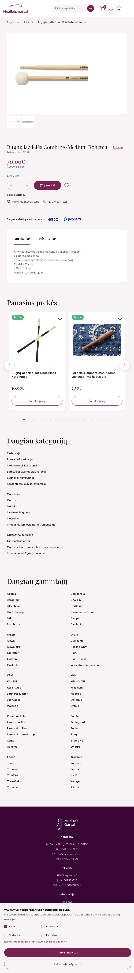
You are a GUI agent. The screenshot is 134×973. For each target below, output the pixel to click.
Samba (74, 716)
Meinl (73, 675)
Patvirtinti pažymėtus (68, 964)
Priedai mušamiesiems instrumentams (31, 524)
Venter (74, 769)
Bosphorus (14, 624)
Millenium (76, 687)
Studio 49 (77, 740)
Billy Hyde (13, 606)
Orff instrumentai (18, 541)
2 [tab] (28, 419)
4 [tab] (37, 419)
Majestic (12, 706)
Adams (11, 593)
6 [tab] (46, 419)
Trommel (12, 787)
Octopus (76, 699)
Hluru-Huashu (79, 659)
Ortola (74, 706)
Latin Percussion (17, 693)
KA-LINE (12, 681)
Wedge (75, 781)
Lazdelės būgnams (19, 512)
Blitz (10, 618)
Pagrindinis (13, 22)
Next (124, 366)
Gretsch (12, 665)
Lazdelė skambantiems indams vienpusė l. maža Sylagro (93, 375)
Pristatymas (47, 239)
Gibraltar (13, 653)
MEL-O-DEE (77, 681)
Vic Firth (75, 775)
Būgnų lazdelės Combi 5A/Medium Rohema (62, 22)
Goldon (12, 659)
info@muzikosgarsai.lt (25, 201)
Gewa (11, 640)
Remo (10, 740)
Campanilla (77, 593)
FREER (11, 634)
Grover (75, 634)
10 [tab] (65, 419)
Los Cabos (14, 699)
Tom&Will (13, 775)
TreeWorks (14, 781)
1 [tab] (23, 419)
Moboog (75, 693)
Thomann (13, 769)
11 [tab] (69, 419)
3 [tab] (33, 419)
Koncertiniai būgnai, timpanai (26, 553)
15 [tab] (87, 419)
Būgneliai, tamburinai (20, 477)
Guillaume (76, 640)
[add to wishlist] (66, 185)
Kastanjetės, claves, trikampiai (26, 483)
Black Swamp (15, 612)
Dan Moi (75, 624)
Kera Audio (14, 687)
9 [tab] (60, 419)
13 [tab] (78, 419)
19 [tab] (105, 419)
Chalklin (75, 600)
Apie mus (67, 901)
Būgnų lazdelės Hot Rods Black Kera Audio (34, 375)
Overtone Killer (17, 716)
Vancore (75, 763)
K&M (10, 675)
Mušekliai (13, 518)
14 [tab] (83, 419)
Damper (75, 618)
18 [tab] (101, 419)
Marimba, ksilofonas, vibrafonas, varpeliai (33, 547)
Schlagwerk (78, 722)
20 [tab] (110, 419)
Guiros (11, 500)
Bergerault (14, 600)
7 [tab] (51, 419)
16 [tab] (92, 419)
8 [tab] (55, 419)
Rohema (118, 147)
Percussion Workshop (21, 734)
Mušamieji (28, 22)
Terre (10, 763)
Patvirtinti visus (68, 952)
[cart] (103, 9)
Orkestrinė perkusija (20, 535)
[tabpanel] (37, 361)
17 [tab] (96, 419)
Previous (9, 366)
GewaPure (13, 646)
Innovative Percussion (84, 665)
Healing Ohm (78, 646)
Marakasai (13, 494)
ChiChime (76, 606)
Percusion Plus (16, 722)
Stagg (74, 734)
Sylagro (75, 746)
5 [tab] (42, 419)
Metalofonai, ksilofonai (22, 465)
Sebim (74, 728)
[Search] (90, 8)
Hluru (73, 653)
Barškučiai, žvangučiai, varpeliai (27, 471)
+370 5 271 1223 (57, 201)
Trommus (76, 757)
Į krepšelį (49, 185)
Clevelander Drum (82, 612)
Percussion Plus (17, 728)
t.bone (11, 757)
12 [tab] (74, 419)
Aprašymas (22, 239)
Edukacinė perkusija (20, 459)
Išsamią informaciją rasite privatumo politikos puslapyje (35, 941)
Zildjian (75, 787)
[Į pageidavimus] (60, 318)
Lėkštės (12, 506)
